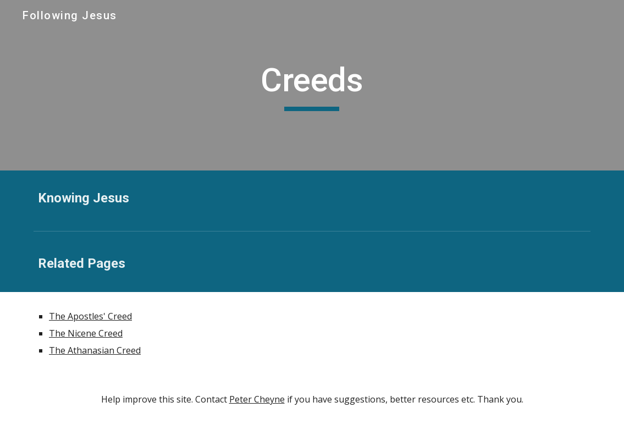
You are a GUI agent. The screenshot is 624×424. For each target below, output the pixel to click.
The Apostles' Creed (90, 316)
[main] (312, 85)
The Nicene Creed (86, 333)
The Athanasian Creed (95, 350)
